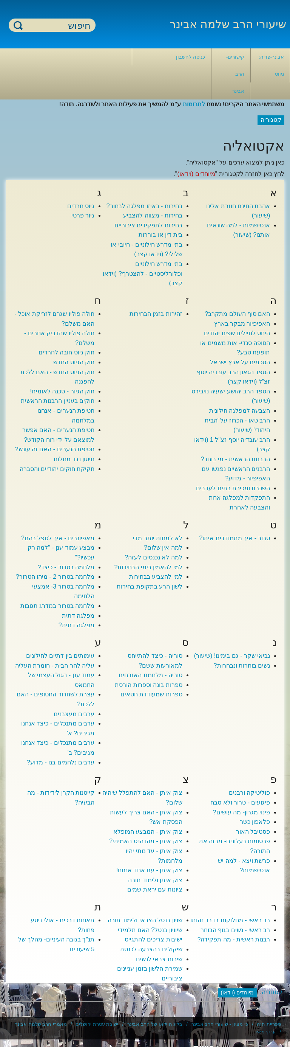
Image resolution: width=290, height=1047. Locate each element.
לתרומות (194, 104)
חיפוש (18, 25)
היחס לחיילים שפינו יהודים (237, 333)
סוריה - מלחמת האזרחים (150, 675)
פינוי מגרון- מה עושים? (241, 812)
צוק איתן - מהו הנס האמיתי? (145, 841)
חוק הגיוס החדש (73, 362)
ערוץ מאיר (265, 1032)
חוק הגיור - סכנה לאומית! (62, 391)
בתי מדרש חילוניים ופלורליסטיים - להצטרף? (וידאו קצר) (142, 273)
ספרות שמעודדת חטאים (151, 694)
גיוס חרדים (80, 206)
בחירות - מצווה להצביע (152, 215)
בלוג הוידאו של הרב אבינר (154, 1024)
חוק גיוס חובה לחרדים (66, 352)
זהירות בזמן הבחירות (156, 314)
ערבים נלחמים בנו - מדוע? (60, 762)
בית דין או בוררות (160, 234)
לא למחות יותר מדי (157, 538)
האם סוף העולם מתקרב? (237, 314)
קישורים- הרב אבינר (235, 74)
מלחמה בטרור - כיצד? (66, 567)
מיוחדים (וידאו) (196, 174)
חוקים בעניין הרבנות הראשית (57, 401)
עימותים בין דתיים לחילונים (60, 655)
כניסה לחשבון (190, 57)
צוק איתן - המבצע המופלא (147, 831)
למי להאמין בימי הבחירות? (148, 567)
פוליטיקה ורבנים (249, 792)
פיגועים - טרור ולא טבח (240, 802)
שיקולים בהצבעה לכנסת (151, 949)
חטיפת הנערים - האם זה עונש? (54, 449)
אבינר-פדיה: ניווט (271, 65)
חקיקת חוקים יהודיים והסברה (57, 469)
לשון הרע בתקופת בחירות (149, 586)
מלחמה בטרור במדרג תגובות (57, 606)
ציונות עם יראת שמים (154, 889)
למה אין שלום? (163, 547)
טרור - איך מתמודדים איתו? (234, 538)
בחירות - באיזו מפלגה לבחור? (144, 206)
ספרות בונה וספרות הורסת (148, 685)
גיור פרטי (82, 215)
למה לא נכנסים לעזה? (153, 557)
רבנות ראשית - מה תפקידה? (233, 939)
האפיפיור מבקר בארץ (242, 323)
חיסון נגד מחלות (74, 459)
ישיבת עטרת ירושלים (97, 1024)
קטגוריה (272, 992)
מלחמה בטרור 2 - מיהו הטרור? (55, 576)
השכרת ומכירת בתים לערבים (233, 488)
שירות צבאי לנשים (159, 959)
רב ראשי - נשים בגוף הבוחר (235, 930)
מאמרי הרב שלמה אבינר (41, 1024)
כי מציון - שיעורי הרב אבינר (219, 1024)
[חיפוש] (57, 25)
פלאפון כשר (255, 822)
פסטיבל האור (253, 831)
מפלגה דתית (78, 615)
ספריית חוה (269, 1024)
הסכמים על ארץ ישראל (240, 362)
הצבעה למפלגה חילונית (239, 410)
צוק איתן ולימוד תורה (155, 880)
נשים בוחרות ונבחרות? (242, 665)
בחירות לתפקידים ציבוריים (148, 225)
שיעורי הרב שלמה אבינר (228, 24)
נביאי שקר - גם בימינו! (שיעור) (232, 655)
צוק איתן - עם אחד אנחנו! (149, 870)
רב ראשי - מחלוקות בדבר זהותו (230, 920)
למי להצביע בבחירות (155, 576)
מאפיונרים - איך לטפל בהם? (57, 538)
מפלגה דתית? (76, 625)
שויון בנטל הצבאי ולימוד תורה (145, 920)
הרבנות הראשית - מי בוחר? (235, 459)
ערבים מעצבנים (74, 714)
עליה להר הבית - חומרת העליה (55, 665)
